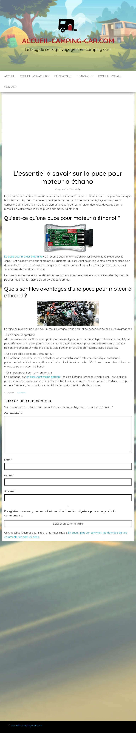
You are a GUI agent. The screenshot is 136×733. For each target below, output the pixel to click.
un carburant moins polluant (43, 376)
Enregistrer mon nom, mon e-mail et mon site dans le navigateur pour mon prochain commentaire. (59, 513)
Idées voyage (63, 76)
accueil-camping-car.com (26, 725)
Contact (10, 86)
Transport (85, 76)
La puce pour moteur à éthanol (23, 256)
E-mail (9, 475)
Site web (9, 491)
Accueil (9, 76)
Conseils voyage (109, 76)
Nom (8, 459)
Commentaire (13, 413)
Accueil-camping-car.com (68, 40)
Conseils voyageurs (34, 76)
